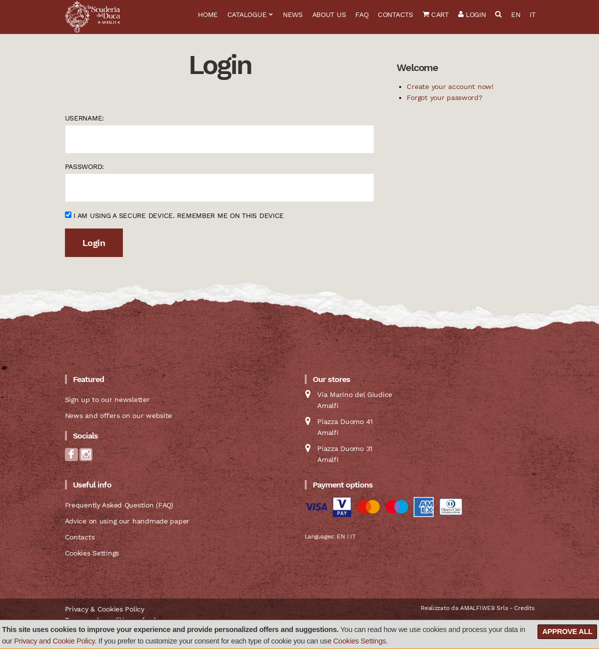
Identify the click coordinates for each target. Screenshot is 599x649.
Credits (524, 608)
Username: (84, 118)
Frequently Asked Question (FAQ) (119, 505)
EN (515, 14)
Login (472, 14)
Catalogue (246, 14)
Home (208, 14)
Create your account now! (450, 86)
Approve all (567, 632)
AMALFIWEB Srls (484, 608)
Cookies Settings (359, 641)
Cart (436, 14)
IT (532, 14)
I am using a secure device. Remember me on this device (174, 216)
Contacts (395, 14)
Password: (84, 166)
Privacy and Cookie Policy (54, 641)
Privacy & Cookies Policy (104, 609)
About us (329, 14)
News (293, 14)
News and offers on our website (118, 416)
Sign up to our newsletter (107, 400)
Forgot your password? (444, 98)
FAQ (361, 14)
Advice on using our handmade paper (127, 521)
